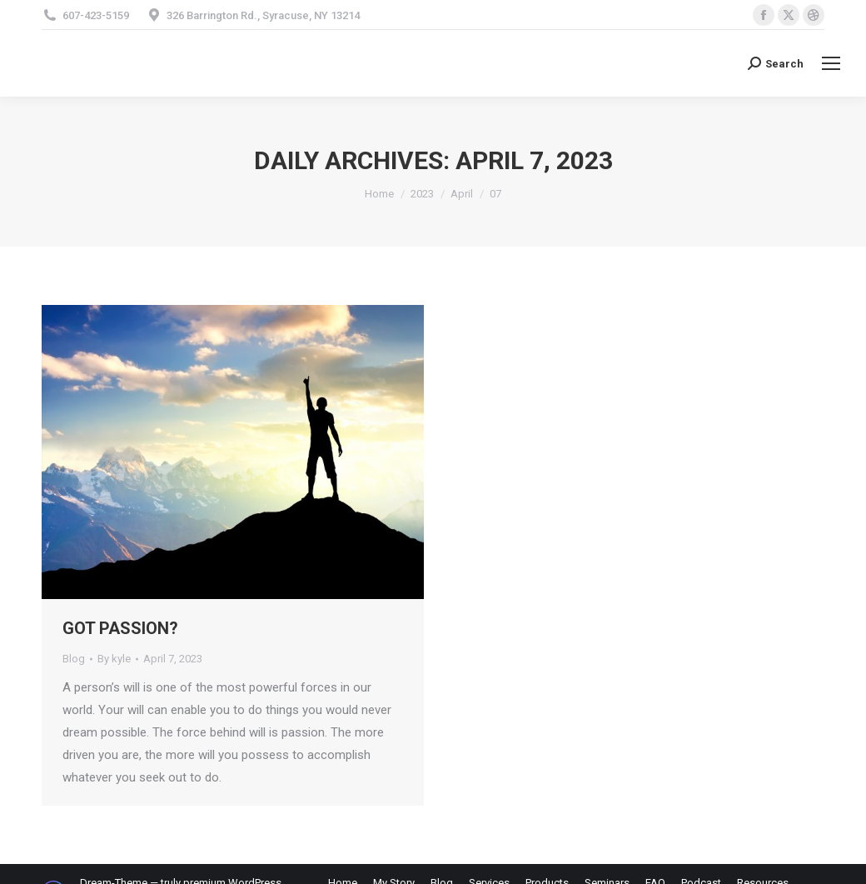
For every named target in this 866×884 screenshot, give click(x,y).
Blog (73, 658)
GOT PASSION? (120, 628)
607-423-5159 (95, 15)
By (114, 658)
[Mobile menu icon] (831, 63)
